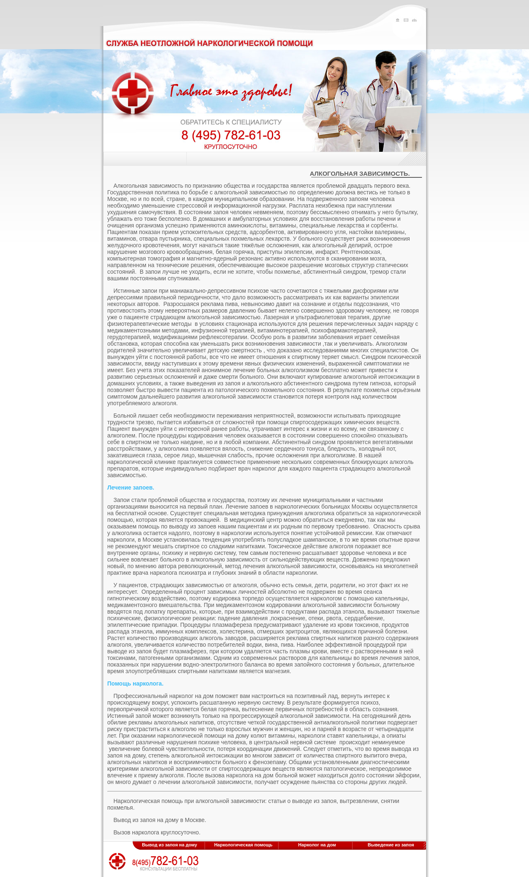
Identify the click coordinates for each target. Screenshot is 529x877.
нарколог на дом (191, 696)
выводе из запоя (129, 651)
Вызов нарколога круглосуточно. (157, 832)
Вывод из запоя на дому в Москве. (160, 820)
